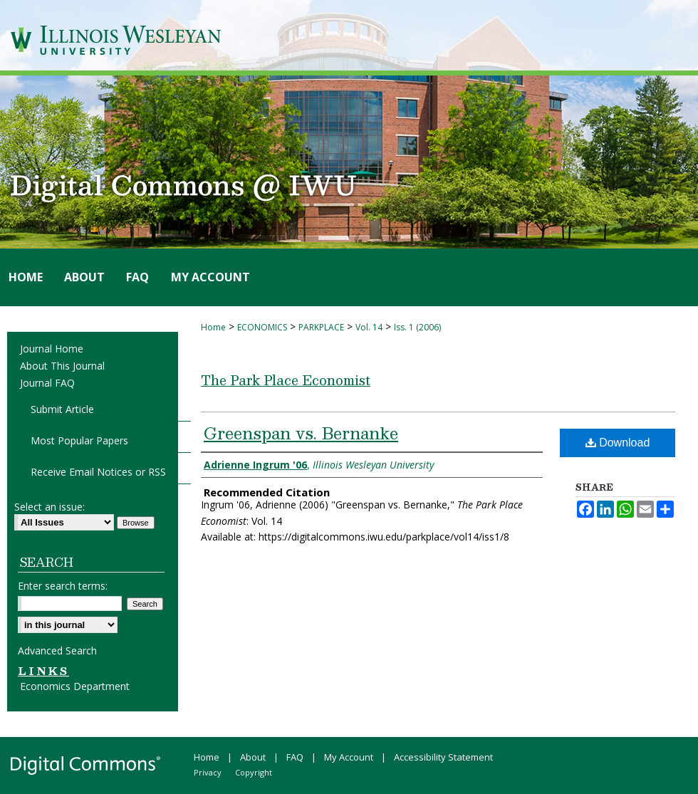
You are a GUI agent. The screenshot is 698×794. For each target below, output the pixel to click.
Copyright (253, 772)
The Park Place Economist (285, 380)
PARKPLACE (321, 327)
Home (213, 327)
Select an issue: (49, 506)
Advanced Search (57, 650)
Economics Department (75, 686)
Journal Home (51, 348)
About (253, 757)
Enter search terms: (63, 585)
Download (617, 443)
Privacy (208, 772)
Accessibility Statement (443, 757)
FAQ (294, 757)
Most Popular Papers (79, 440)
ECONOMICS (262, 327)
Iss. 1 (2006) (417, 327)
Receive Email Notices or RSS (98, 472)
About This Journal (62, 365)
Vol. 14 (368, 327)
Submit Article (62, 409)
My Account (348, 757)
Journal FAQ (47, 383)
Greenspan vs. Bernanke (301, 432)
